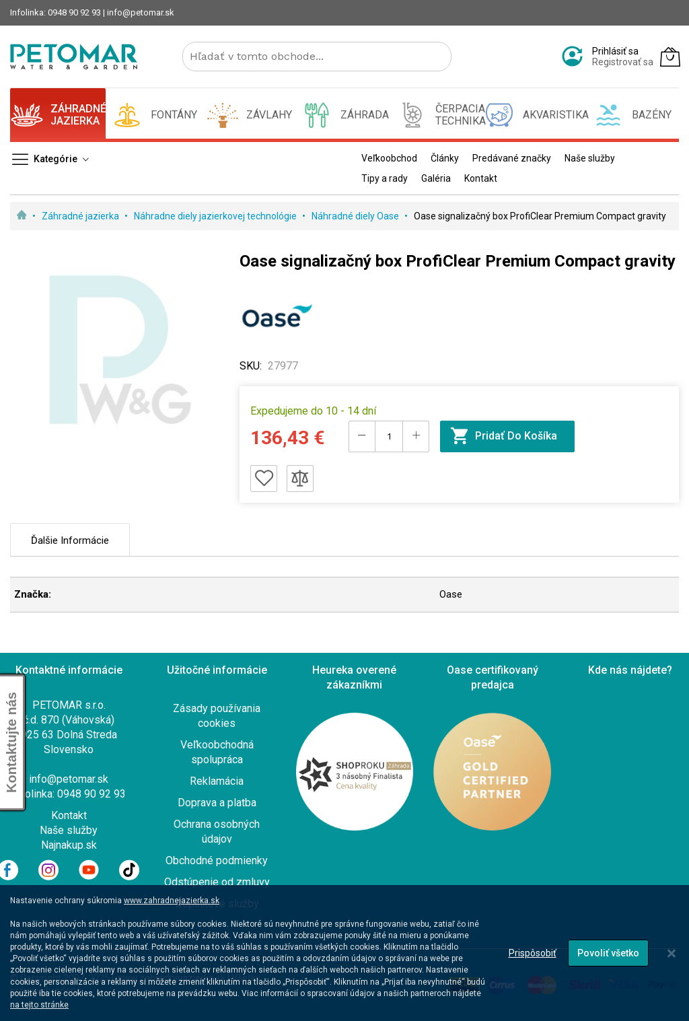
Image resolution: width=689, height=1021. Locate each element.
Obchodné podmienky (217, 860)
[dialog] (344, 953)
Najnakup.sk (69, 845)
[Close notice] (671, 953)
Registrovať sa (622, 62)
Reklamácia (217, 781)
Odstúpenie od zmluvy (217, 882)
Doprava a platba (217, 802)
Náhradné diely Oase (356, 216)
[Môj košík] (670, 56)
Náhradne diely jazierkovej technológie (216, 216)
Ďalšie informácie (70, 540)
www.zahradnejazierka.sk (171, 900)
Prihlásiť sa (615, 51)
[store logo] (73, 56)
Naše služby (69, 830)
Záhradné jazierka (81, 216)
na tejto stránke (39, 1005)
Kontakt (69, 815)
